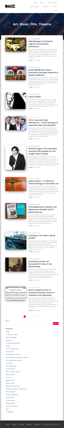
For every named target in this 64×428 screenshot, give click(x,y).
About (42, 2)
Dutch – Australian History (12, 349)
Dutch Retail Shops (10, 369)
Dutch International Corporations (14, 360)
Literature (8, 377)
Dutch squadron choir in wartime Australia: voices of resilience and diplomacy (41, 292)
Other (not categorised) (12, 394)
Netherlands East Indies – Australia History (16, 389)
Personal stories (10, 397)
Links (56, 10)
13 (33, 316)
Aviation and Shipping (11, 337)
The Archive (28, 424)
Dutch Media (9, 363)
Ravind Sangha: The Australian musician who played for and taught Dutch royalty (43, 151)
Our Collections (52, 2)
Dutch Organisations (11, 366)
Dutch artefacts (10, 351)
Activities (21, 424)
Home (35, 2)
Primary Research (10, 400)
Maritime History (10, 380)
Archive (8, 331)
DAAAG (8, 346)
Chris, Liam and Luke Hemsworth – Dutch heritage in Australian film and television (43, 122)
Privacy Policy (37, 424)
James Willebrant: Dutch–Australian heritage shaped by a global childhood (43, 72)
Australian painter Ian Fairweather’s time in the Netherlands (40, 264)
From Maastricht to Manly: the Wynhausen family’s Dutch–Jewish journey (43, 209)
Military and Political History (13, 386)
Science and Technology (12, 406)
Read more (31, 57)
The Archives (45, 6)
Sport (7, 409)
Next (38, 316)
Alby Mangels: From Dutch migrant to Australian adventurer (41, 44)
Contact (55, 6)
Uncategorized (9, 411)
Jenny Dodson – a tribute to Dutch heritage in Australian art (44, 182)
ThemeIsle (56, 424)
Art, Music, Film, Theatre (34, 39)
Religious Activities (10, 403)
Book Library (9, 340)
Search (7, 320)
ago (36, 60)
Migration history (10, 383)
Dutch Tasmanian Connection (13, 371)
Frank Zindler (35, 96)
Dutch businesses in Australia (13, 354)
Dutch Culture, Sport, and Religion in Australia (17, 357)
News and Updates (34, 6)
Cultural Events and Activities (13, 343)
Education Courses (10, 374)
